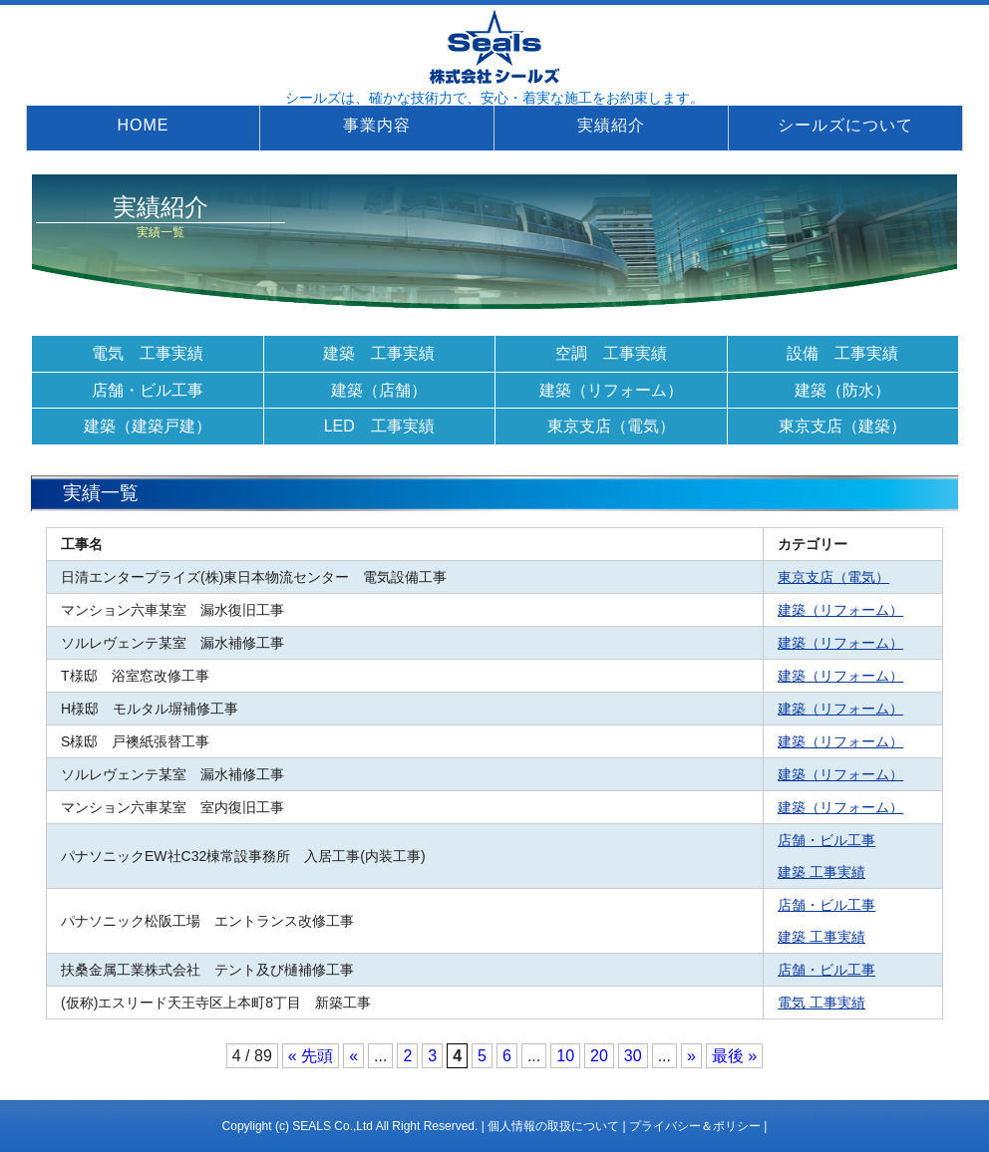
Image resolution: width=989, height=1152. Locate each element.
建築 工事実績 (379, 353)
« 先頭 (310, 1055)
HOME (143, 125)
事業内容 (377, 125)
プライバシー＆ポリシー (695, 1126)
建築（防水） (842, 390)
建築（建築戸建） (147, 426)
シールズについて (845, 125)
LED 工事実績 (379, 426)
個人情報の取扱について (553, 1126)
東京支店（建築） (842, 426)
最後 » (734, 1055)
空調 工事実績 (611, 353)
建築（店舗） (379, 390)
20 (599, 1055)
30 (633, 1055)
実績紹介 (611, 125)
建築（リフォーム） (611, 390)
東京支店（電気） (611, 426)
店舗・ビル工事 (147, 390)
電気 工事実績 (147, 353)
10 (565, 1055)
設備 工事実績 (842, 353)
